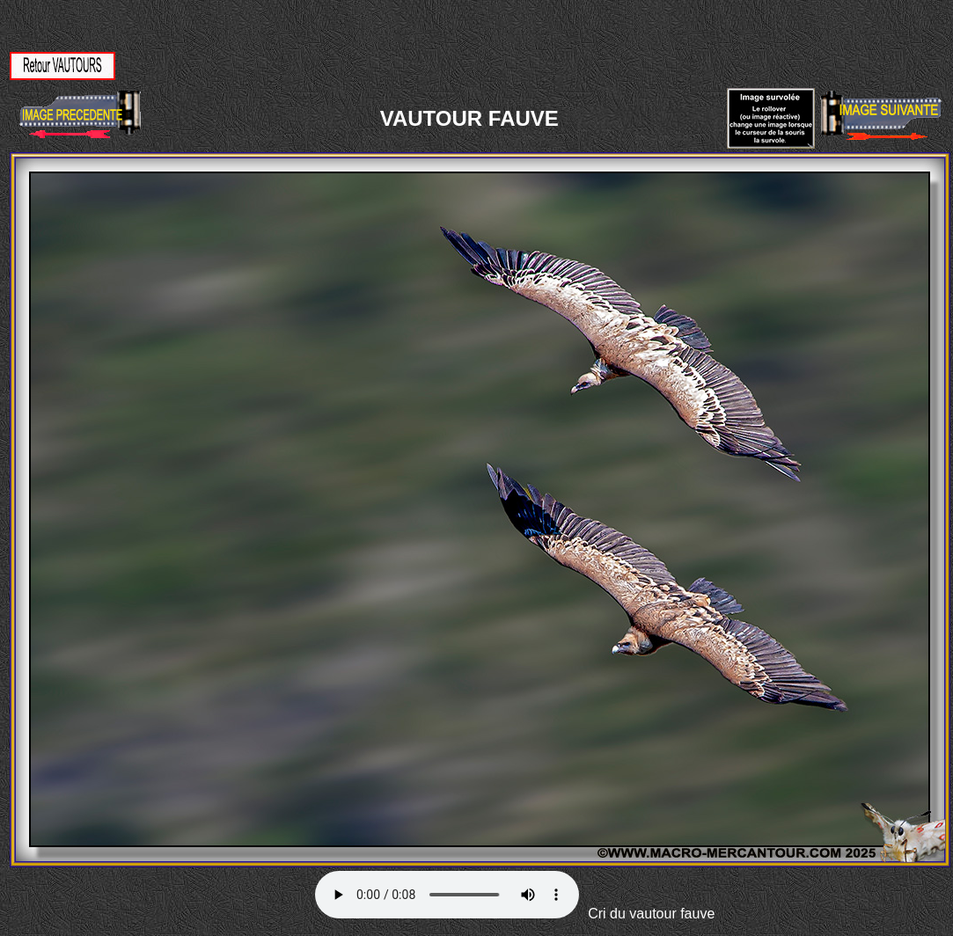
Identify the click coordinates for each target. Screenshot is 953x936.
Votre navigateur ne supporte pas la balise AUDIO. (447, 894)
